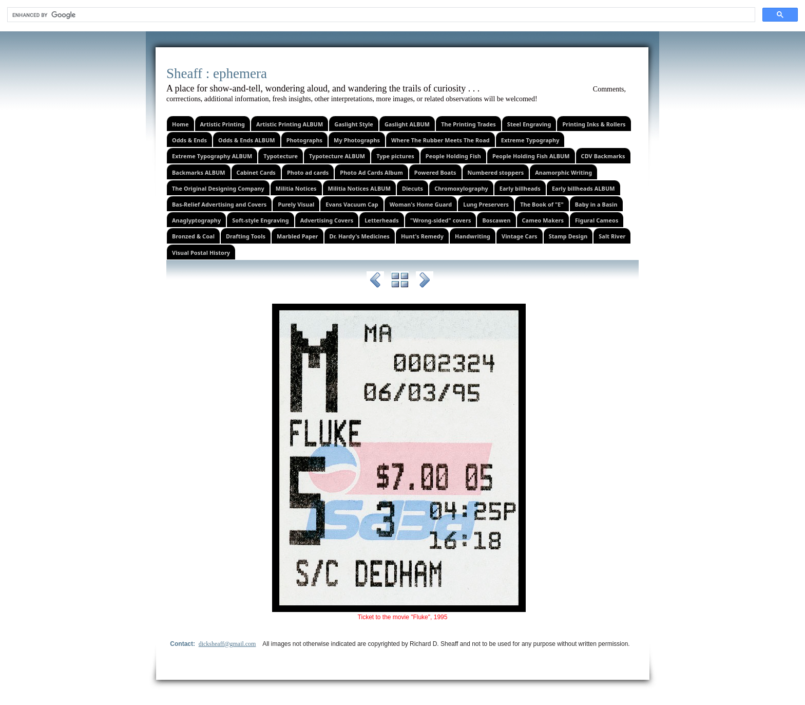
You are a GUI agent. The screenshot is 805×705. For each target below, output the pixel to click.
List (400, 281)
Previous (375, 281)
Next (424, 281)
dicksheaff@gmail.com (227, 643)
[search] (380, 15)
